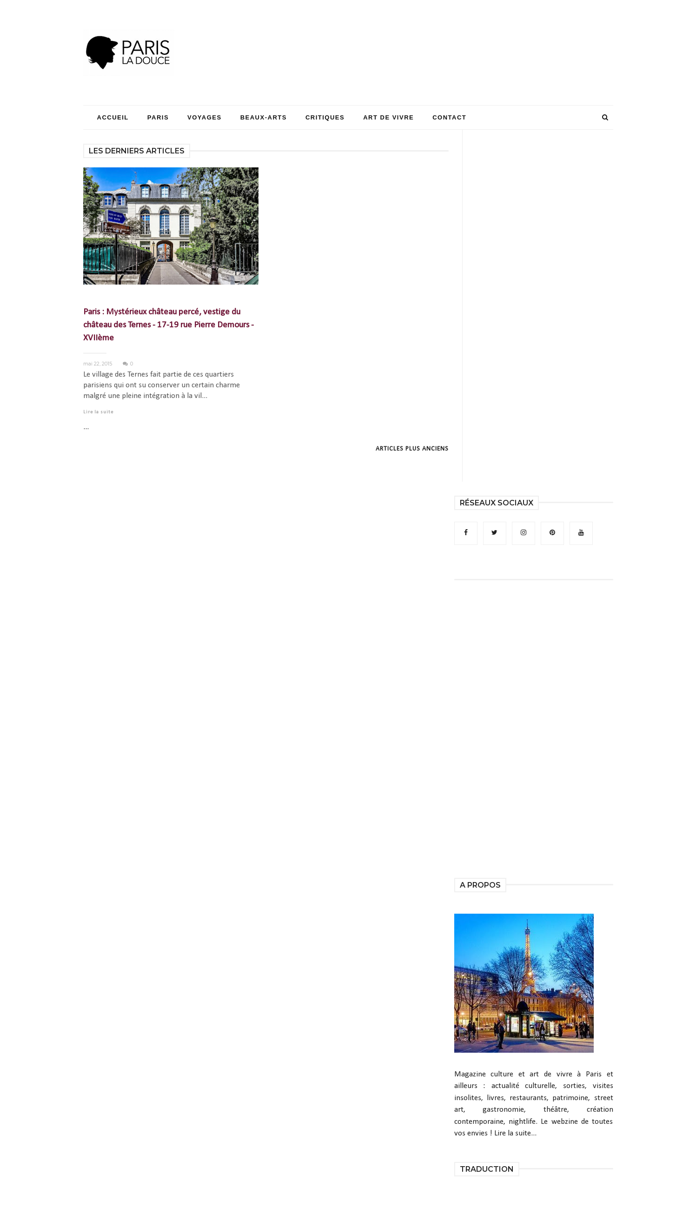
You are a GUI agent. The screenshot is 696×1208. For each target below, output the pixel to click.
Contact (449, 117)
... (86, 427)
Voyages (204, 117)
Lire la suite (98, 412)
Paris (158, 117)
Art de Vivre (388, 117)
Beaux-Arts (263, 117)
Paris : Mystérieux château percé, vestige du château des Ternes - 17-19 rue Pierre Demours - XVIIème (168, 325)
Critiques (325, 117)
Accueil (113, 117)
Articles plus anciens (412, 448)
